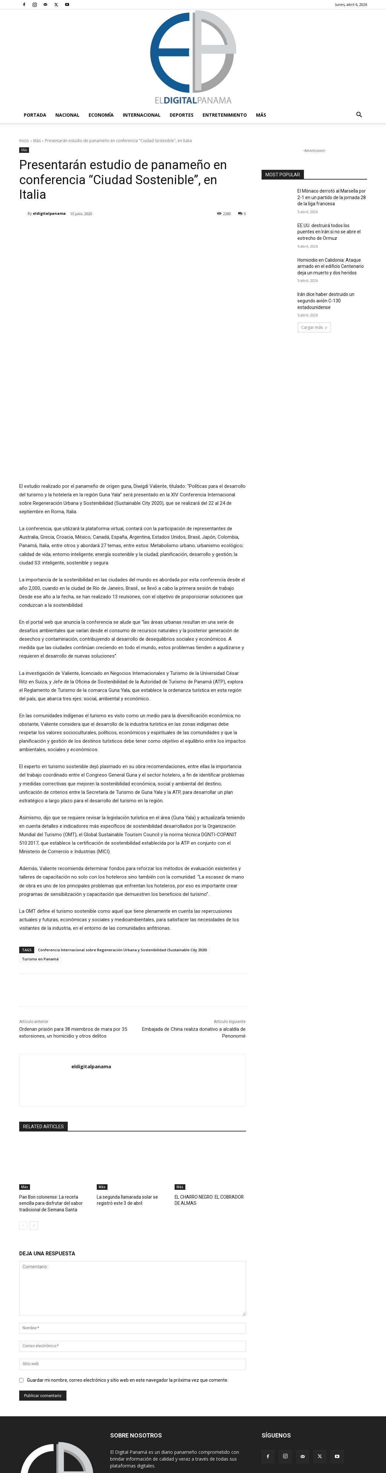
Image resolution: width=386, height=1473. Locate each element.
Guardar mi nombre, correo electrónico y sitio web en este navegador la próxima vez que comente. (127, 1313)
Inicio (24, 140)
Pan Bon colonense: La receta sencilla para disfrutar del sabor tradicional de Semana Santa (54, 1137)
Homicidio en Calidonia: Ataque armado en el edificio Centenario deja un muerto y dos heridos (330, 266)
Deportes (181, 115)
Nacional (67, 115)
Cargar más (314, 327)
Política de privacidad (314, 1467)
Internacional (142, 115)
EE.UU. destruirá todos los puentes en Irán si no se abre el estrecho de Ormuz (329, 232)
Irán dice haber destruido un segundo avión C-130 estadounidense (325, 301)
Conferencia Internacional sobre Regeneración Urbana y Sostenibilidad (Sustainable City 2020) (122, 884)
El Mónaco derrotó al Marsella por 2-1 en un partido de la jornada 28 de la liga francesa (331, 197)
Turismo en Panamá (40, 893)
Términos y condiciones (266, 1467)
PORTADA (35, 115)
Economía (101, 115)
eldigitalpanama (49, 213)
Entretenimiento (225, 115)
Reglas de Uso (354, 1467)
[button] (359, 115)
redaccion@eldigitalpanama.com (173, 1413)
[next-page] (34, 1159)
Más (261, 115)
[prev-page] (23, 1159)
